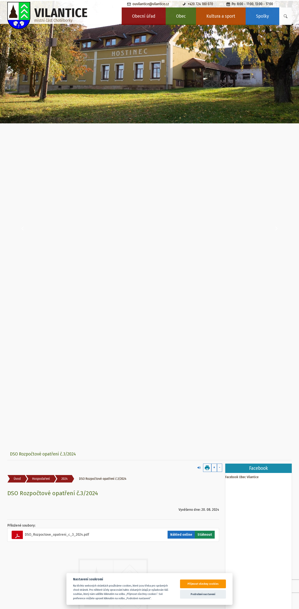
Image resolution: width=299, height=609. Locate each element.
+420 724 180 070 (197, 4)
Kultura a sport (220, 16)
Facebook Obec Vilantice (242, 477)
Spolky (262, 16)
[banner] (47, 15)
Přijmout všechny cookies (203, 583)
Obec (181, 16)
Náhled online (181, 535)
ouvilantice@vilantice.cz (148, 4)
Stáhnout (204, 535)
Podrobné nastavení (203, 594)
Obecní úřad (143, 16)
